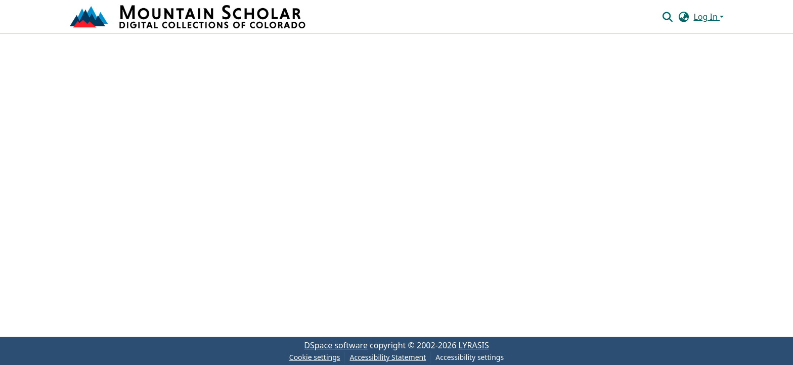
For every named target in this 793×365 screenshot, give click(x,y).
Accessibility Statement (387, 357)
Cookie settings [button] (314, 357)
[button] (189, 16)
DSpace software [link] (336, 345)
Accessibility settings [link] (469, 357)
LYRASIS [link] (474, 345)
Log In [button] (706, 16)
